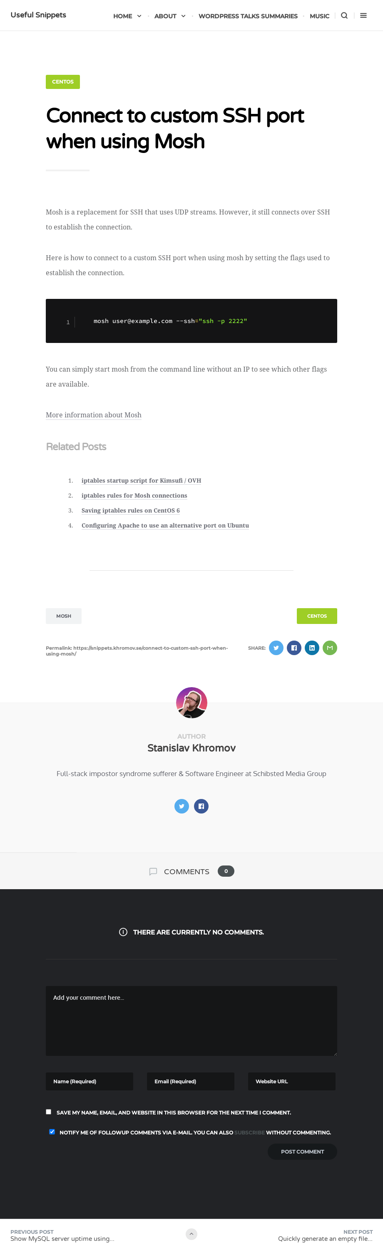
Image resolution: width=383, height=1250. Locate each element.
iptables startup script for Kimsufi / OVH (141, 480)
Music (319, 16)
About (170, 16)
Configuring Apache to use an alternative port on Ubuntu (165, 525)
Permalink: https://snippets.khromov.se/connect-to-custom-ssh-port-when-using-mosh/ (137, 651)
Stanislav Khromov (191, 748)
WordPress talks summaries (248, 16)
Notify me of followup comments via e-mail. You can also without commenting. (188, 1132)
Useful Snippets (38, 15)
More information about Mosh (94, 414)
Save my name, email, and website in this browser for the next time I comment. (174, 1112)
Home (127, 16)
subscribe (249, 1132)
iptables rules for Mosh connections (134, 495)
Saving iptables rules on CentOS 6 (131, 510)
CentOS (63, 82)
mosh (63, 616)
